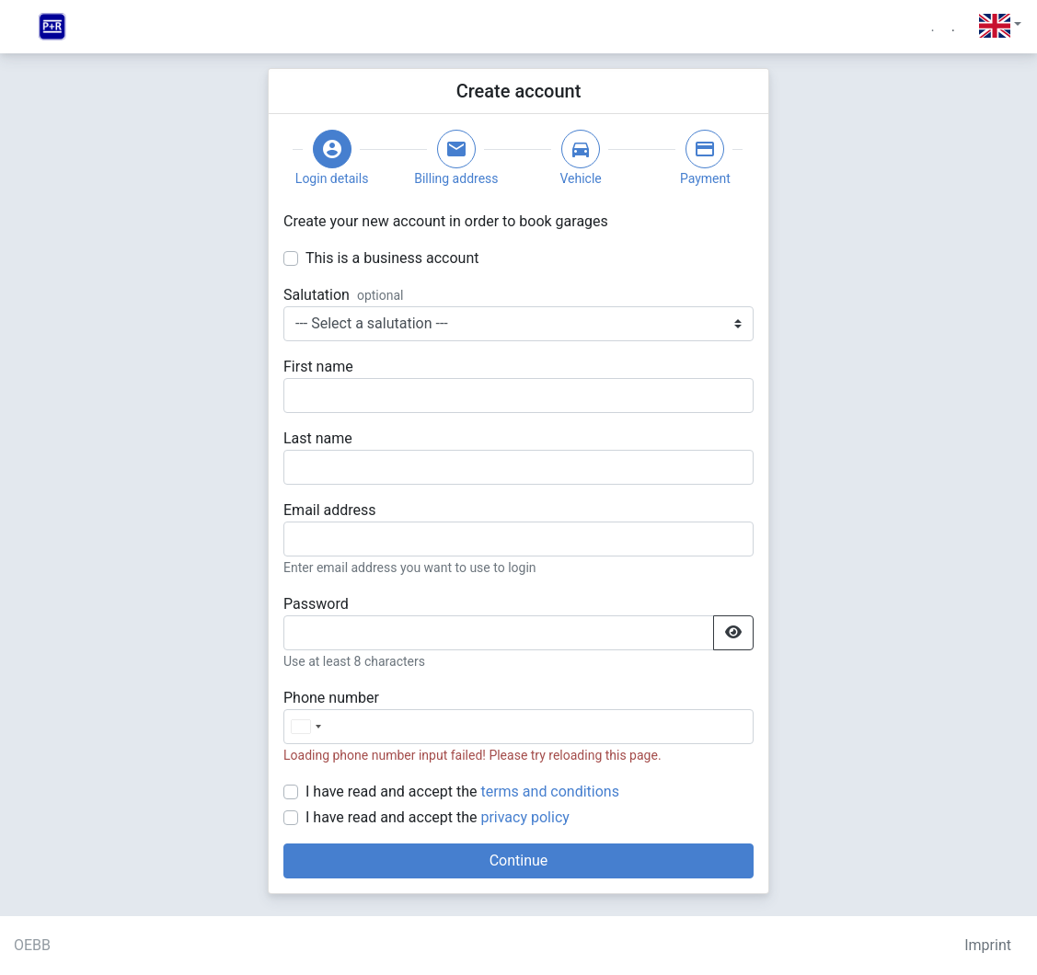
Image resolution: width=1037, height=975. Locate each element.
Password (316, 604)
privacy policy (524, 817)
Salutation (316, 295)
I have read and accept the (462, 791)
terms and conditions (549, 791)
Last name (317, 438)
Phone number (331, 697)
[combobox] (305, 726)
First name (318, 366)
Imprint (987, 945)
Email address (329, 510)
